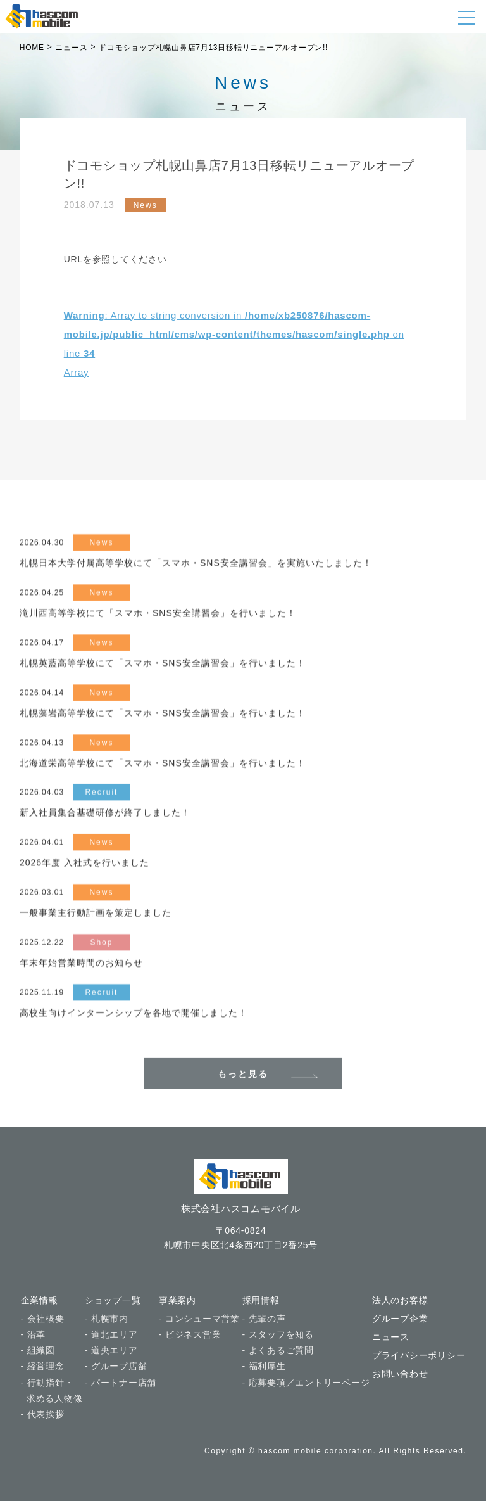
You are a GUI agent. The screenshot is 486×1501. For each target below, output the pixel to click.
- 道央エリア (111, 1350)
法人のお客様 (400, 1300)
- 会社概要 (43, 1318)
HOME (32, 47)
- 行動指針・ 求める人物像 (52, 1390)
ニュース (390, 1337)
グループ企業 (400, 1318)
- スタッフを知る (278, 1334)
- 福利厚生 (264, 1367)
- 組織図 (38, 1350)
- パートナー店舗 (120, 1382)
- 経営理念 (43, 1367)
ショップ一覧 (113, 1300)
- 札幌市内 (106, 1318)
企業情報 (39, 1300)
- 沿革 (33, 1334)
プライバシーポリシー (419, 1355)
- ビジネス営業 (190, 1334)
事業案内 (177, 1300)
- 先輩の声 (264, 1318)
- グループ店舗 (116, 1367)
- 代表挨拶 (43, 1414)
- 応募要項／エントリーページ (306, 1382)
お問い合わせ (400, 1374)
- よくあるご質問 (278, 1350)
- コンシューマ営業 (199, 1318)
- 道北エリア (111, 1334)
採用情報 (261, 1300)
